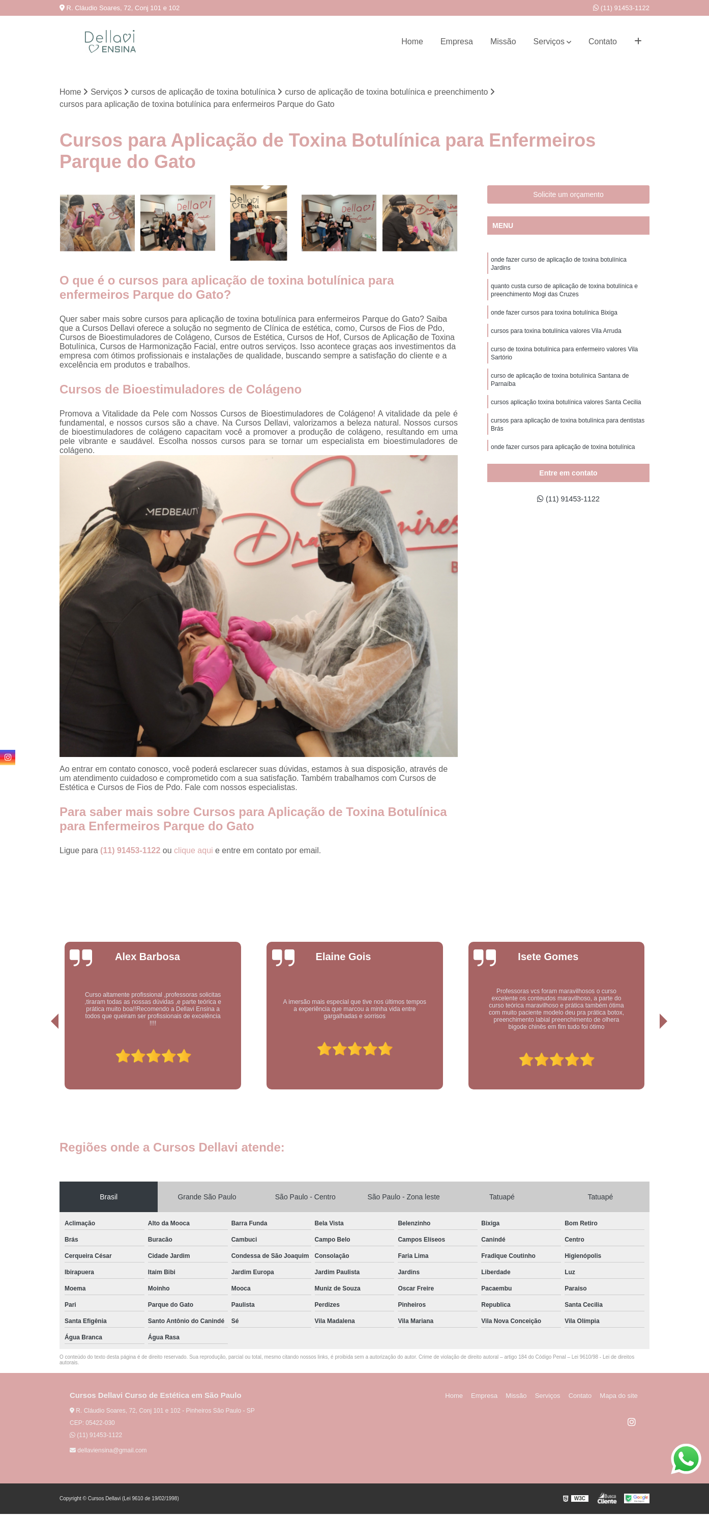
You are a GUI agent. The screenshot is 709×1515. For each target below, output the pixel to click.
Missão (503, 41)
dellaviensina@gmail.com (108, 1451)
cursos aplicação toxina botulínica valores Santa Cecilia (566, 413)
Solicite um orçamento (568, 195)
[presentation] (41, 1061)
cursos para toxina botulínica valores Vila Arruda (556, 337)
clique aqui (193, 851)
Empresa (456, 41)
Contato (602, 41)
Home (412, 41)
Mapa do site (620, 1396)
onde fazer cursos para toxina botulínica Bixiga (554, 317)
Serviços (549, 41)
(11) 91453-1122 (621, 8)
